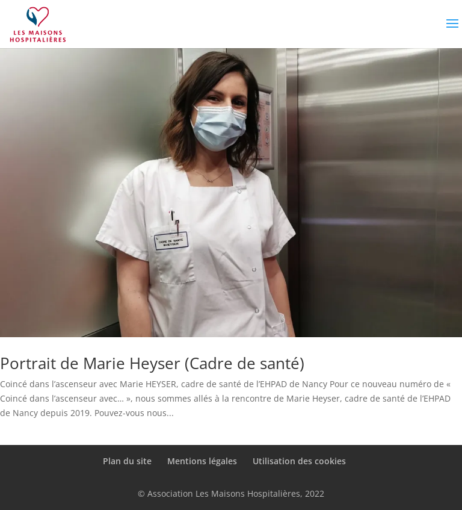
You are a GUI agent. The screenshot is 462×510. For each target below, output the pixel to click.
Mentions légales (202, 461)
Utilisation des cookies (299, 461)
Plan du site (127, 461)
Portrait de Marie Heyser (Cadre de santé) (152, 363)
